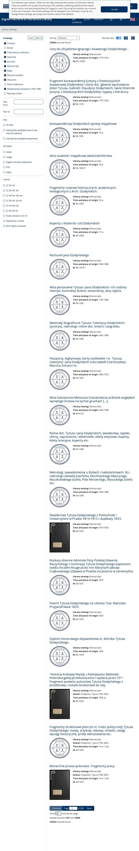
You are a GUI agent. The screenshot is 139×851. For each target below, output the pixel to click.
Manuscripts (13, 66)
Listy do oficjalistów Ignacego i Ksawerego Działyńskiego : (89, 49)
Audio (9, 152)
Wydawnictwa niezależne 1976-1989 (24, 89)
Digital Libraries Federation (19, 162)
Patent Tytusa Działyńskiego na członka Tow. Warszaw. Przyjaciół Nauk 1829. (88, 605)
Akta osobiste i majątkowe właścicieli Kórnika (81, 156)
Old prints (11, 79)
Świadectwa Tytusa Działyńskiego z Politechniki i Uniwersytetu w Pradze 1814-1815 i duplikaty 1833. (86, 517)
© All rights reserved (16, 226)
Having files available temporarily (22, 138)
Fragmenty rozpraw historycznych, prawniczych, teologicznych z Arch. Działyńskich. (83, 189)
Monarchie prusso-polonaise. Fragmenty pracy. (82, 766)
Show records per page (64, 813)
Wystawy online (14, 93)
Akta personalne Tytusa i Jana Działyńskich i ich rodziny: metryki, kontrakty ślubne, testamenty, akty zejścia (88, 289)
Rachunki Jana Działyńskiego (69, 255)
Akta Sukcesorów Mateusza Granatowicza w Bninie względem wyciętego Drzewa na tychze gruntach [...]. (92, 399)
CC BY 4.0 (10, 185)
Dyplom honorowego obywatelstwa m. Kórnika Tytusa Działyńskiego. (87, 640)
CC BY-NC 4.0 (12, 190)
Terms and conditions (77, 19)
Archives (11, 43)
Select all (38, 38)
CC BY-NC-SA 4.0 (14, 200)
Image (9, 157)
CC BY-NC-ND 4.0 (14, 195)
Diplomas (11, 57)
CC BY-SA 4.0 (12, 210)
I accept (114, 9)
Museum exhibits (15, 75)
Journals (11, 61)
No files (9, 125)
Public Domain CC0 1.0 (16, 215)
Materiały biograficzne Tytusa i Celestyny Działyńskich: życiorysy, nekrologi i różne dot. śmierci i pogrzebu (87, 324)
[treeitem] (23, 43)
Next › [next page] (90, 808)
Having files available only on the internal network (21, 132)
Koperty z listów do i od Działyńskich (75, 223)
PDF (8, 167)
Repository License (15, 221)
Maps (9, 70)
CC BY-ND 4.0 (12, 205)
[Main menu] (6, 6)
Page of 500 (74, 808)
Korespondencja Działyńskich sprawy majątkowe (83, 124)
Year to (6, 111)
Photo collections (15, 84)
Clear (31, 38)
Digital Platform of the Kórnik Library (27, 19)
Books (10, 47)
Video (8, 172)
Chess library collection (18, 52)
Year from (5, 103)
